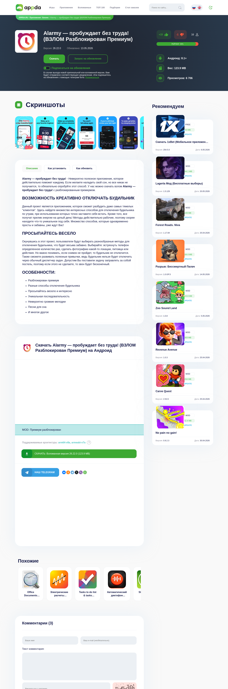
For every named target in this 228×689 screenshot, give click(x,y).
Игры (52, 7)
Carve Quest (164, 391)
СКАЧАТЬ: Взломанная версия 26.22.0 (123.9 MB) (62, 453)
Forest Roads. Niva (168, 225)
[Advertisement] (79, 392)
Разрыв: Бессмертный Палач (175, 266)
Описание (32, 168)
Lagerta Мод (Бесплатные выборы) (179, 183)
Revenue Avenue (166, 349)
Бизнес (45, 18)
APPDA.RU (23, 18)
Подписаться (92, 77)
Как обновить (84, 168)
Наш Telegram (45, 472)
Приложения (66, 7)
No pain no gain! (166, 432)
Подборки (115, 7)
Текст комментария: (79, 664)
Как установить (57, 168)
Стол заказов (132, 7)
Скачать (54, 58)
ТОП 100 (100, 7)
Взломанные (84, 7)
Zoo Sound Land (166, 308)
